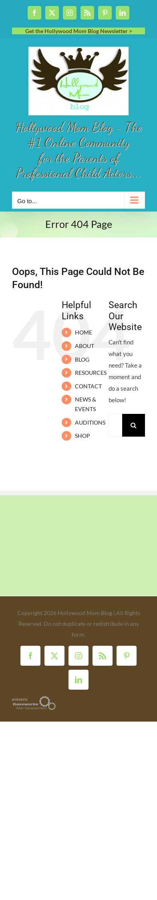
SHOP (82, 435)
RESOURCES (91, 372)
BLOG (82, 359)
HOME (83, 332)
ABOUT (84, 345)
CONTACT (88, 386)
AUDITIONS (90, 422)
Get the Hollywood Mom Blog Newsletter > (78, 31)
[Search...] (115, 425)
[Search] (133, 425)
